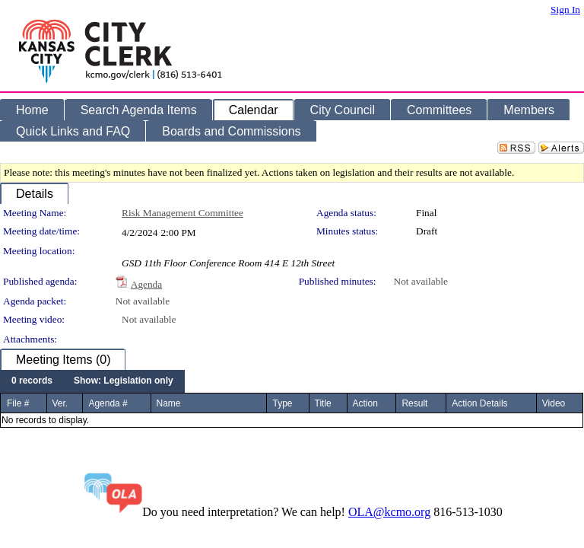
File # (18, 403)
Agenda (146, 284)
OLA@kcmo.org (389, 511)
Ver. (60, 403)
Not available (421, 281)
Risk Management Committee (182, 212)
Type (282, 403)
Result (414, 403)
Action (365, 403)
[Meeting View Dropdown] (123, 381)
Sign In (565, 9)
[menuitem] (32, 381)
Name (169, 403)
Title (323, 403)
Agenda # (107, 403)
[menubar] (92, 381)
